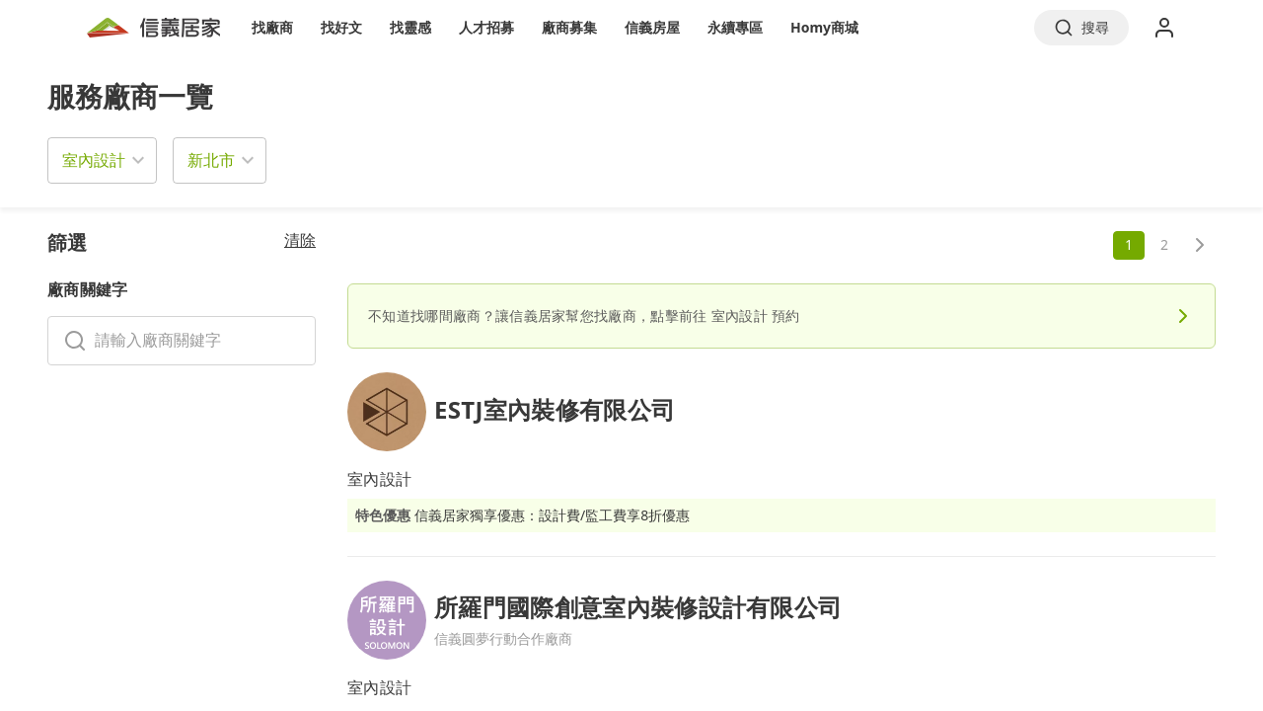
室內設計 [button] (93, 160)
